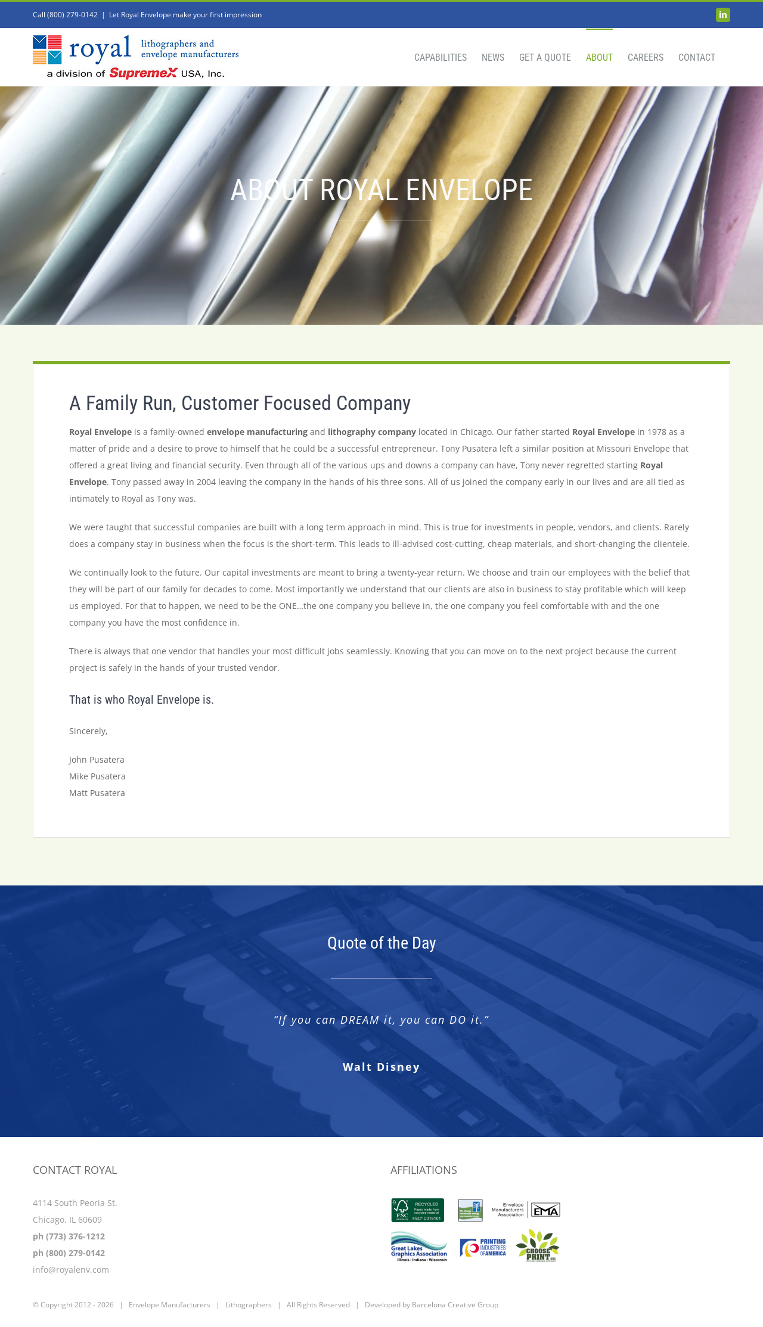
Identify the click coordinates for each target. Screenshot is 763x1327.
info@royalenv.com (71, 1269)
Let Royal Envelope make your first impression (185, 15)
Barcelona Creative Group (455, 1305)
